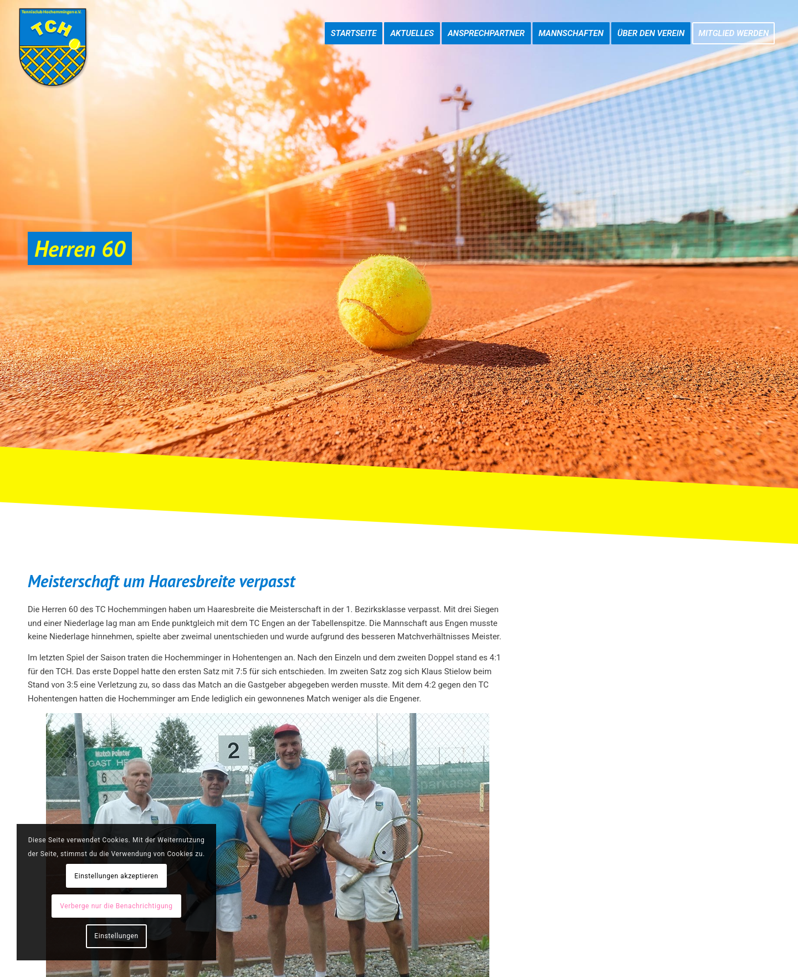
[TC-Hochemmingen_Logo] (52, 47)
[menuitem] (354, 22)
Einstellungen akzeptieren (116, 876)
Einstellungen (116, 936)
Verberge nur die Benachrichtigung (116, 906)
